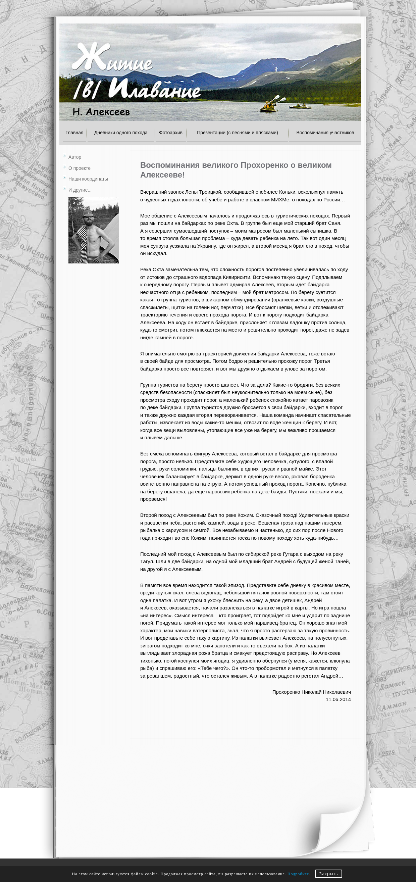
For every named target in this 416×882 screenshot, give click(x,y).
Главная (74, 132)
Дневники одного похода (121, 132)
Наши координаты (88, 179)
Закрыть (328, 874)
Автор (74, 157)
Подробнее (298, 874)
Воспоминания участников (325, 132)
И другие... (80, 190)
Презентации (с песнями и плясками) (237, 132)
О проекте (79, 168)
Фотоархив (171, 132)
